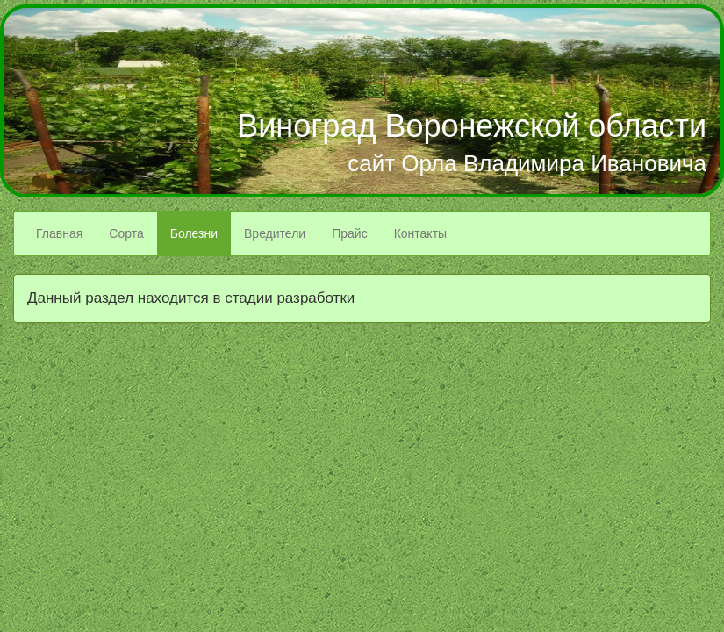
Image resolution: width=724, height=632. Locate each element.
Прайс (349, 233)
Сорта (126, 233)
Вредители (274, 233)
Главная (59, 233)
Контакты (420, 233)
